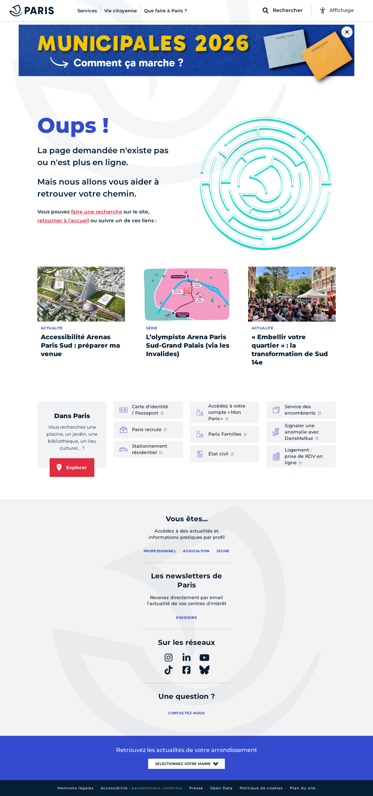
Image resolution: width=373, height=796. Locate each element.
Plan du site (303, 788)
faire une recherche (96, 211)
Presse (196, 788)
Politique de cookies (261, 788)
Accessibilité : (141, 788)
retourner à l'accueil (63, 220)
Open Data (221, 788)
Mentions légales (75, 788)
